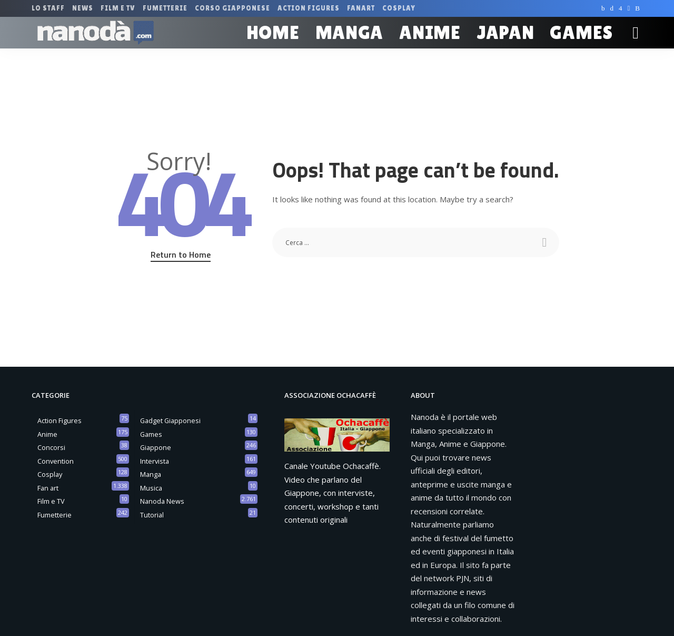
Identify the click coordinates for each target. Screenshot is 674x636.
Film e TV (51, 501)
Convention (55, 461)
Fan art (47, 488)
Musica (151, 488)
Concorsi (51, 447)
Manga (150, 474)
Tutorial (152, 515)
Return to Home (181, 254)
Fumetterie (54, 515)
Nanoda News (162, 501)
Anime (47, 434)
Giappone (155, 447)
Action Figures (59, 420)
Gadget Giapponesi (170, 420)
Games (151, 434)
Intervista (154, 461)
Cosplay (49, 474)
